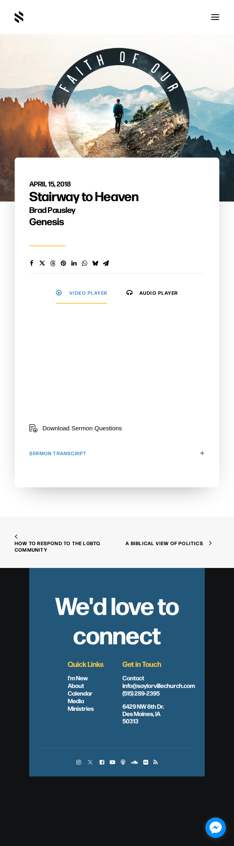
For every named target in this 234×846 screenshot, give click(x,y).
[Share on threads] (52, 263)
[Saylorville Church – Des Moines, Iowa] (19, 17)
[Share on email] (105, 263)
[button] (215, 17)
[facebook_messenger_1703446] (215, 828)
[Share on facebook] (31, 263)
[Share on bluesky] (95, 263)
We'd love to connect (117, 619)
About (76, 685)
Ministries (81, 708)
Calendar (80, 693)
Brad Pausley (52, 209)
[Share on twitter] (42, 263)
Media (76, 701)
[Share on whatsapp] (84, 263)
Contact (133, 678)
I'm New (78, 678)
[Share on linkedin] (74, 263)
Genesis (46, 221)
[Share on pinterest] (63, 263)
